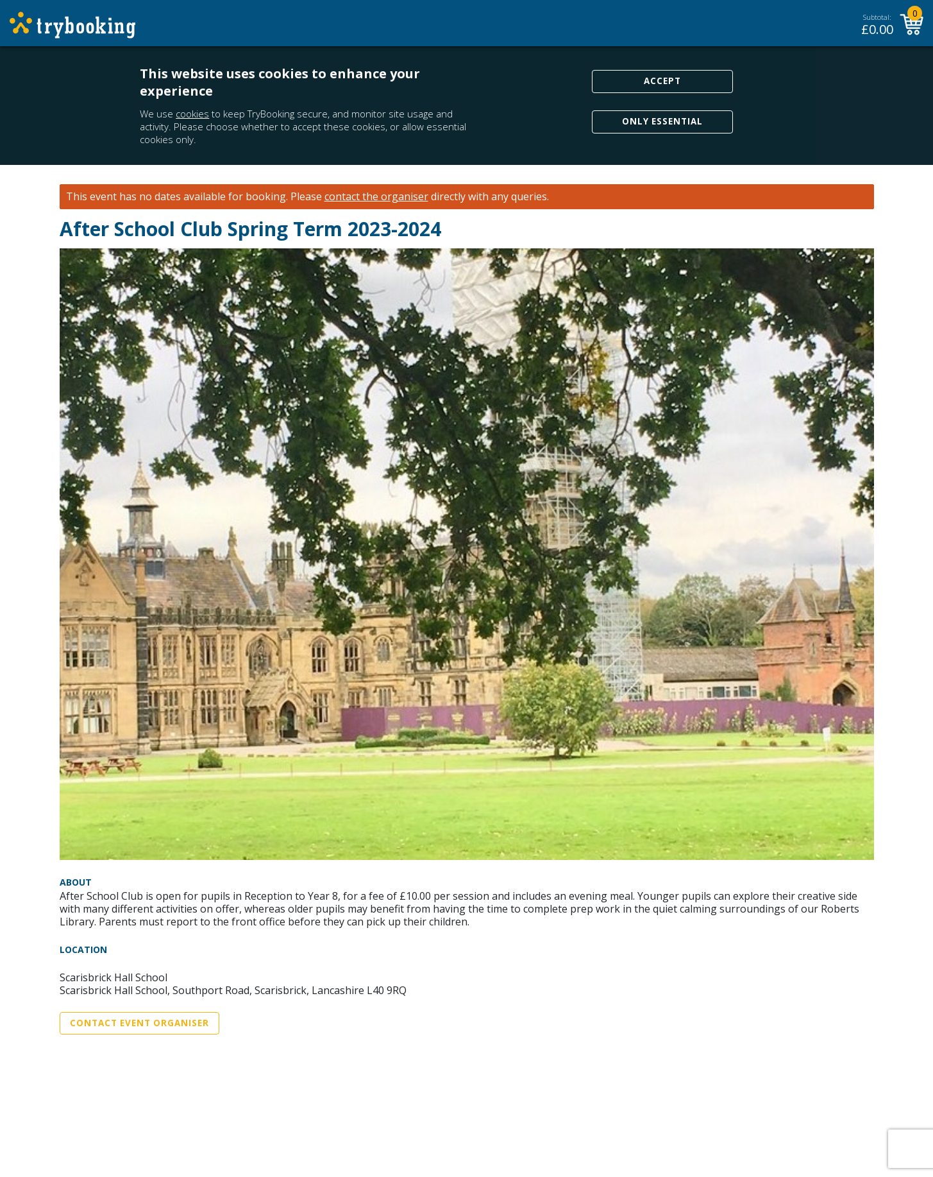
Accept (662, 81)
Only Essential (662, 121)
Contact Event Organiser (139, 1023)
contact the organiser (376, 197)
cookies (192, 113)
